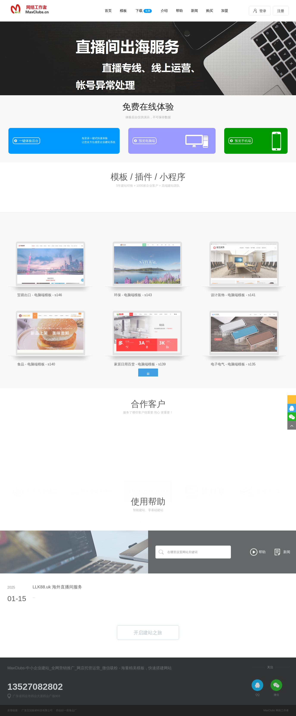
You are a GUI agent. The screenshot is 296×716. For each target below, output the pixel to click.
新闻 (194, 10)
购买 (209, 10)
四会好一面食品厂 (66, 710)
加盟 (224, 10)
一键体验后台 (26, 141)
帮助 (179, 10)
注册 (280, 11)
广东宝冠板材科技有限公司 (37, 710)
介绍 (164, 10)
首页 (108, 10)
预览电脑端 (144, 141)
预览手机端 (240, 141)
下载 (144, 11)
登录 (259, 11)
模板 (123, 10)
